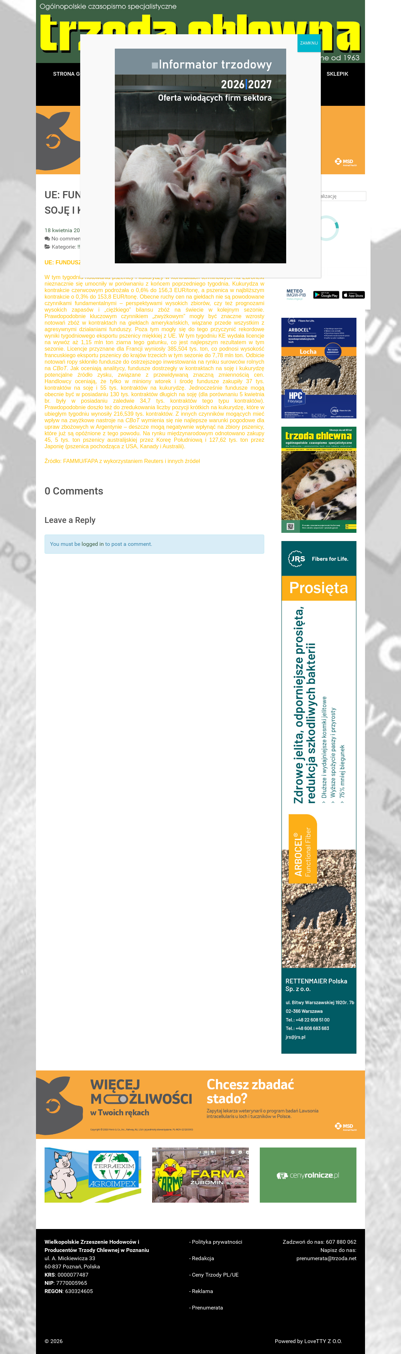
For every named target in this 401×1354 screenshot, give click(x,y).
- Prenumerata (206, 1307)
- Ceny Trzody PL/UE (214, 1274)
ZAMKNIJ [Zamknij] (309, 43)
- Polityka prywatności (215, 1242)
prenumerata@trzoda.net (326, 1258)
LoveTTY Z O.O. (323, 1341)
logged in (93, 544)
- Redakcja (201, 1258)
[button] (318, 368)
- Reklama (201, 1291)
